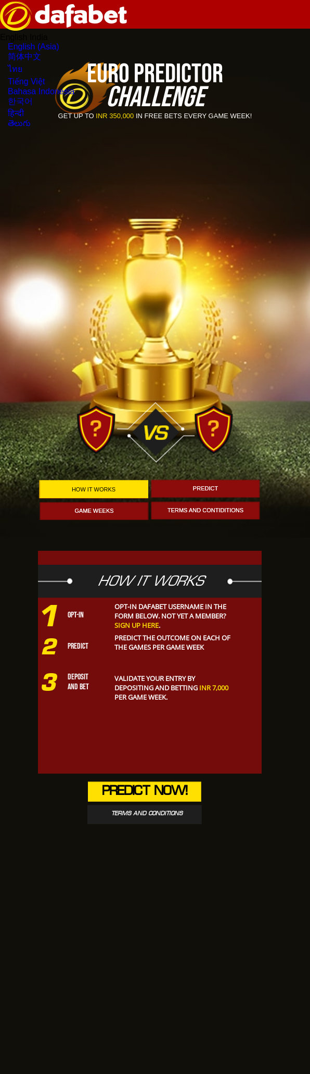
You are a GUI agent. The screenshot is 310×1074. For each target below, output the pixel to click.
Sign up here (136, 625)
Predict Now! (144, 791)
